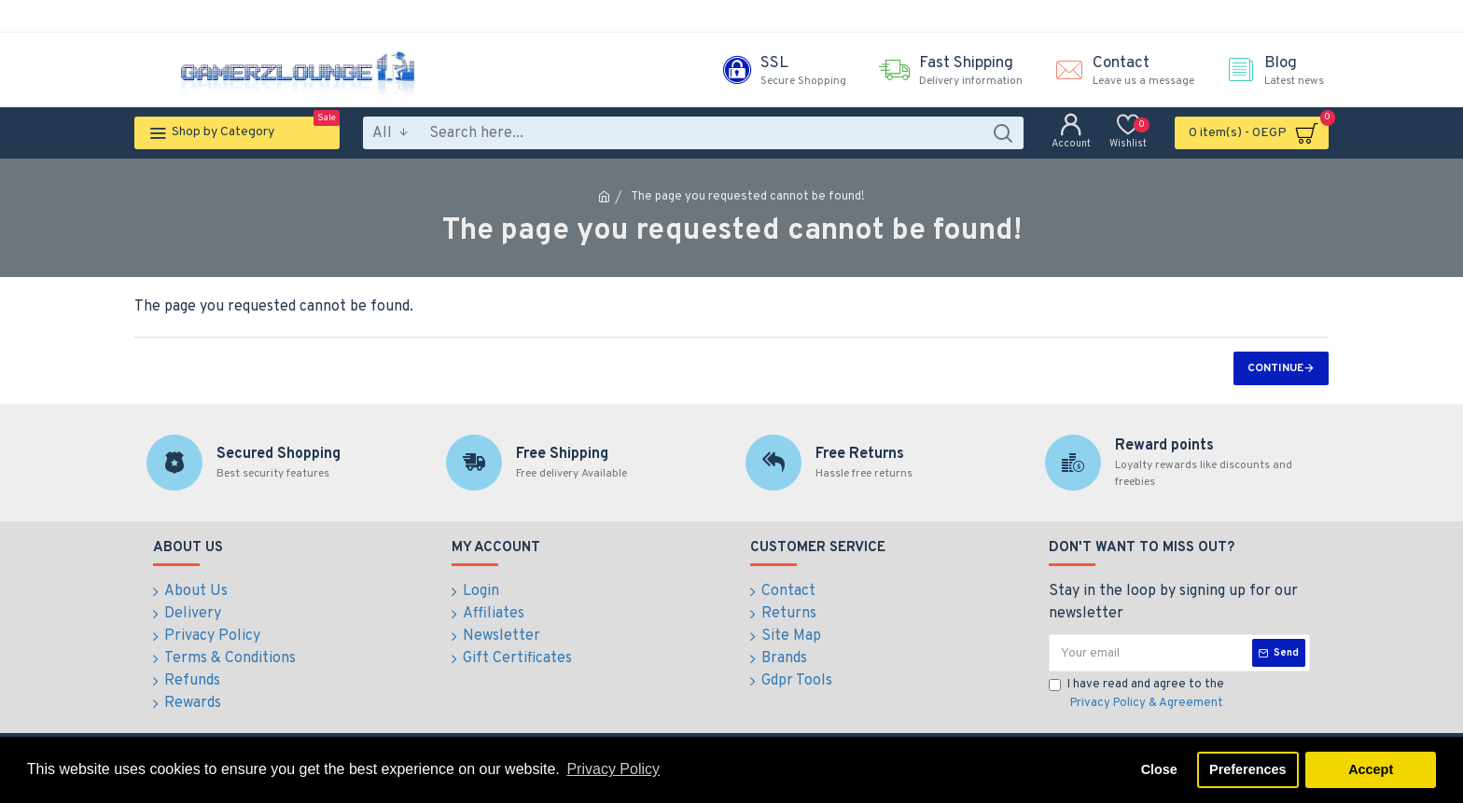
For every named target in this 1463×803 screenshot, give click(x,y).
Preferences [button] (1247, 769)
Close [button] (1159, 769)
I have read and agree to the (1137, 695)
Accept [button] (1370, 769)
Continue (1275, 368)
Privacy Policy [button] (613, 769)
